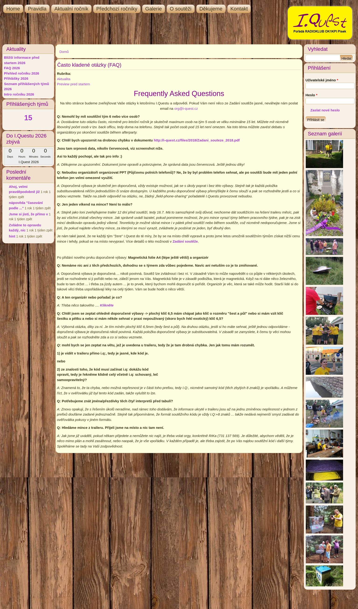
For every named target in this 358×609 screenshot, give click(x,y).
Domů (64, 52)
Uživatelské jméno (322, 80)
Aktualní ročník (71, 9)
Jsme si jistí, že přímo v (28, 214)
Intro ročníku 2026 (19, 94)
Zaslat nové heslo (325, 110)
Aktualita (63, 79)
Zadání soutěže (185, 241)
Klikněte (106, 305)
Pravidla (37, 9)
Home (13, 9)
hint (12, 236)
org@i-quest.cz (186, 108)
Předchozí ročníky (116, 9)
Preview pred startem (73, 84)
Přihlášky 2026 (16, 78)
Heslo (311, 95)
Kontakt (239, 9)
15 (28, 118)
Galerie (153, 9)
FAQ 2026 (12, 68)
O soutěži (180, 9)
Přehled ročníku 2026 (21, 73)
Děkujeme (210, 9)
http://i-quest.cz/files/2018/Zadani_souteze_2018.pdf (197, 140)
